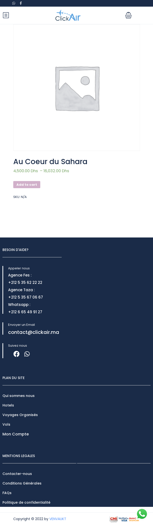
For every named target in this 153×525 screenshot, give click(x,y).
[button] (128, 15)
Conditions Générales (22, 483)
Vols (6, 424)
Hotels (8, 405)
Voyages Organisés (20, 414)
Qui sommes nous (18, 395)
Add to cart (26, 184)
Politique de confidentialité (26, 502)
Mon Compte (15, 434)
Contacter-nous (17, 473)
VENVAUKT (57, 518)
